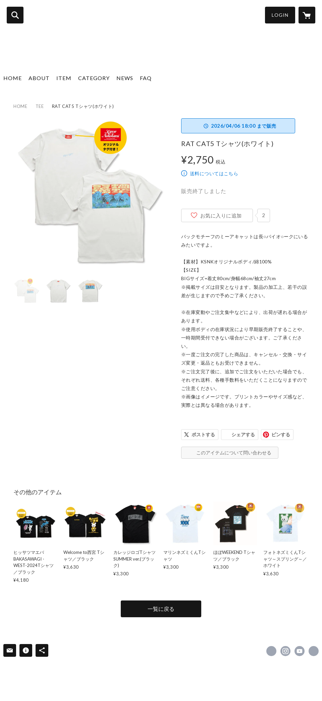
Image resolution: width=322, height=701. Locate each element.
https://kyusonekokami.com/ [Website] (314, 651)
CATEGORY (94, 78)
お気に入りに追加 (221, 215)
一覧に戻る (161, 609)
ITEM (63, 78)
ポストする (203, 434)
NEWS (124, 78)
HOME (12, 78)
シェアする (243, 434)
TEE (40, 106)
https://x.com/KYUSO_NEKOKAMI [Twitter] (271, 651)
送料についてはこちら (214, 173)
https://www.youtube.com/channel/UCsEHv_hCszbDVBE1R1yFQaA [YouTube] (299, 651)
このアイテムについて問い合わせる (233, 452)
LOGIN (280, 15)
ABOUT (39, 78)
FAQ (146, 78)
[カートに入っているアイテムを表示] (307, 15)
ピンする (280, 434)
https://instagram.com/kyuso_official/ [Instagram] (285, 651)
